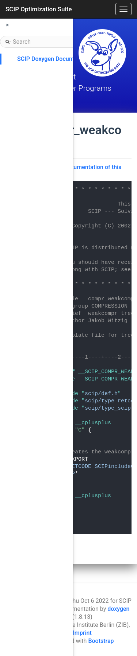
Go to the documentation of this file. (80, 170)
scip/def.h (101, 394)
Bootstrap (101, 640)
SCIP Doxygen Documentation (56, 58)
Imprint (82, 632)
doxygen (118, 608)
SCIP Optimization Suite (38, 9)
